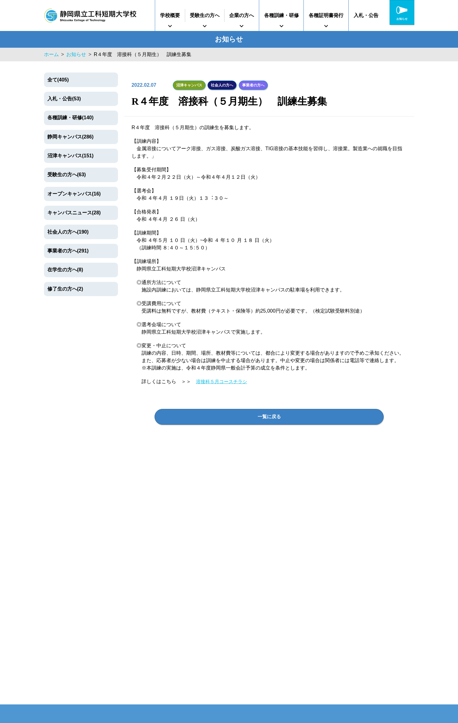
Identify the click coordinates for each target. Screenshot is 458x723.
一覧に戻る (269, 415)
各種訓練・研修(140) (70, 117)
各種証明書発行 (326, 15)
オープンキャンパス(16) (74, 193)
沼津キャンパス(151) (70, 155)
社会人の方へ (221, 84)
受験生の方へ (205, 15)
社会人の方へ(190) (68, 231)
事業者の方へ (252, 84)
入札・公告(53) (64, 98)
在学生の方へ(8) (65, 269)
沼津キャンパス (189, 84)
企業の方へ (241, 15)
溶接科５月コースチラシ (223, 380)
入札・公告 (366, 15)
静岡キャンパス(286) (70, 136)
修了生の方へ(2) (65, 288)
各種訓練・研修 (281, 15)
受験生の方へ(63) (66, 174)
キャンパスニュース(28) (74, 212)
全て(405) (58, 79)
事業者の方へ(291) (68, 250)
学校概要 (170, 15)
